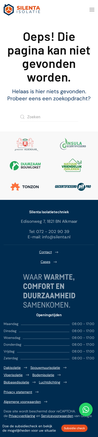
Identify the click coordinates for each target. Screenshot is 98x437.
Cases (49, 262)
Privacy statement (21, 392)
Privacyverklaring (22, 416)
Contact (49, 252)
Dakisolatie (16, 367)
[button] (91, 9)
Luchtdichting (53, 382)
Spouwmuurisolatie (48, 367)
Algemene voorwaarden (26, 401)
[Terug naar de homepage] (22, 9)
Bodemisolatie (47, 374)
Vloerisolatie (17, 374)
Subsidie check (74, 428)
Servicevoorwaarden (57, 416)
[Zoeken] (49, 117)
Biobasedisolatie (20, 382)
